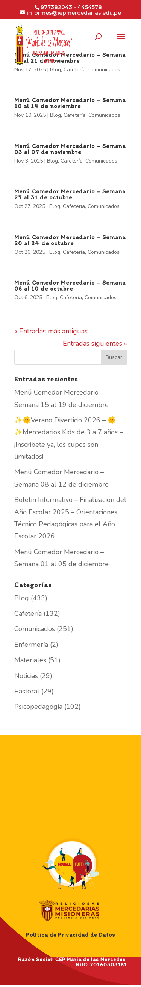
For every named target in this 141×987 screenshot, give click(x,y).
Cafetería (75, 69)
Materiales (30, 660)
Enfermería (31, 644)
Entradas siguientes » (95, 343)
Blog (55, 69)
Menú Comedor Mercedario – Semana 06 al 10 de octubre (70, 285)
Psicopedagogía (38, 706)
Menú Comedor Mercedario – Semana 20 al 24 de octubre (70, 240)
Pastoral (26, 691)
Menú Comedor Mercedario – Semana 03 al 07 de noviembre (70, 148)
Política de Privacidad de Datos (70, 934)
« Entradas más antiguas (51, 331)
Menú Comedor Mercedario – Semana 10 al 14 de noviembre (70, 103)
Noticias (26, 675)
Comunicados (104, 69)
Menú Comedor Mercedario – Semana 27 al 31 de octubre (70, 194)
